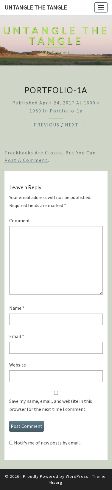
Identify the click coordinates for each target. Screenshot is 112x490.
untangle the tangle (35, 7)
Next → (75, 125)
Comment (19, 220)
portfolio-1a (66, 111)
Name (16, 308)
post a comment (26, 160)
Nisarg (56, 482)
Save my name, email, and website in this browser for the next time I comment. (50, 405)
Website (17, 365)
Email (16, 336)
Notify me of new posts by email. (47, 443)
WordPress (77, 476)
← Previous (43, 125)
